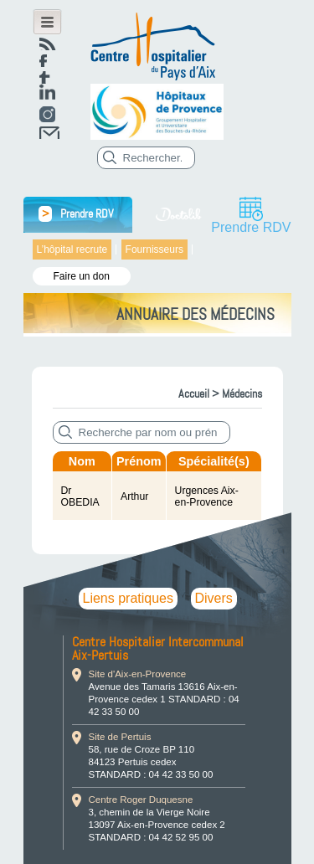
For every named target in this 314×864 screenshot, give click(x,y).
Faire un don (82, 276)
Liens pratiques (128, 598)
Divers (214, 598)
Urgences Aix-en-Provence (207, 496)
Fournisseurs (154, 249)
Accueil (193, 393)
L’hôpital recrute (72, 249)
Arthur (134, 496)
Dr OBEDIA (80, 496)
